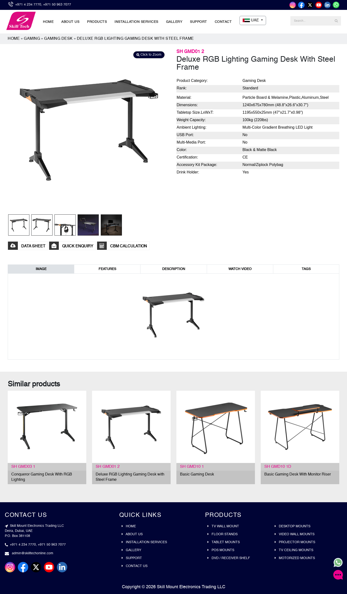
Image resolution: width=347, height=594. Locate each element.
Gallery (174, 22)
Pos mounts (220, 550)
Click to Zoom (148, 54)
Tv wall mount (223, 526)
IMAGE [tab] (41, 269)
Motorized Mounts (295, 558)
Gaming (32, 39)
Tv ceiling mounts (294, 550)
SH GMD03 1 (23, 467)
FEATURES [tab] (107, 269)
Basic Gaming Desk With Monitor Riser (297, 474)
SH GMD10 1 (192, 467)
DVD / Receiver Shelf (228, 558)
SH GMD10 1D (277, 467)
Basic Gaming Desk (197, 474)
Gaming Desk (58, 39)
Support (198, 22)
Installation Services (136, 22)
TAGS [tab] (306, 269)
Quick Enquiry (71, 246)
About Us (70, 22)
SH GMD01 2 (108, 467)
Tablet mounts (223, 542)
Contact (223, 22)
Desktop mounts (292, 526)
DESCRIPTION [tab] (173, 269)
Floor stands (222, 534)
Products (97, 22)
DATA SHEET (26, 246)
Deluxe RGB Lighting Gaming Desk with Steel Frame (135, 39)
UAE (251, 20)
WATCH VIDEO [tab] (240, 269)
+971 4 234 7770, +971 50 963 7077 (43, 4)
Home (48, 22)
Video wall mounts (294, 534)
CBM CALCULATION (122, 246)
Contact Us (134, 566)
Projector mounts (295, 542)
